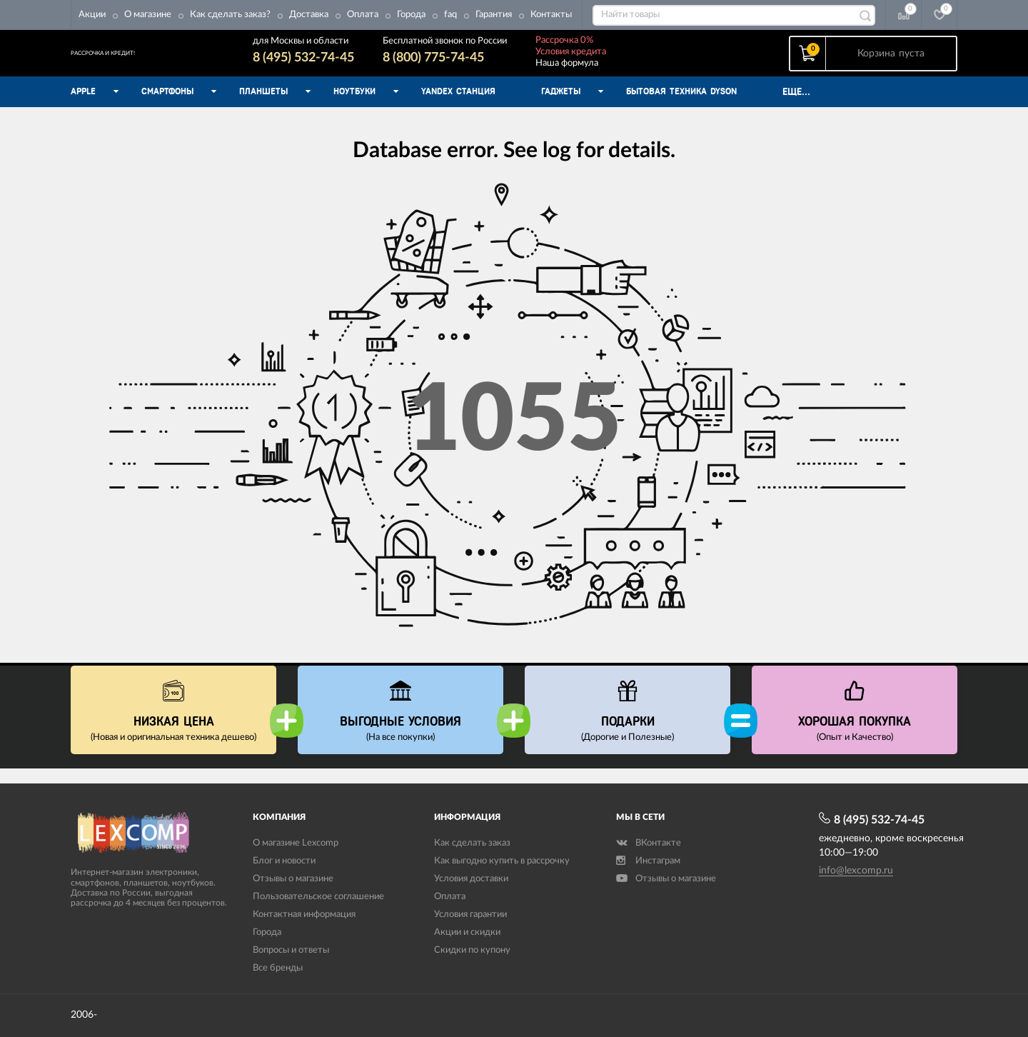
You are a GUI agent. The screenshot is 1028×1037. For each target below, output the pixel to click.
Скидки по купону (472, 950)
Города (411, 14)
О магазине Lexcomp (295, 843)
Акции (92, 14)
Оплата (362, 14)
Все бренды (278, 968)
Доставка (308, 14)
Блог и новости (284, 861)
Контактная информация (304, 914)
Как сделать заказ (472, 843)
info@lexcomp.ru (856, 871)
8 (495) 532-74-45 (357, 65)
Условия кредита (624, 59)
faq (450, 14)
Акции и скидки (467, 932)
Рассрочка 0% (618, 47)
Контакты (551, 14)
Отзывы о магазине (293, 878)
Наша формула (620, 70)
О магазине (147, 14)
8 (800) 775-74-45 (487, 65)
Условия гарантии (470, 914)
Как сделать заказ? (230, 14)
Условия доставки (471, 878)
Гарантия (493, 14)
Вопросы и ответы (291, 950)
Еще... (796, 106)
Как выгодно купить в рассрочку (502, 861)
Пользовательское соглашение (318, 896)
